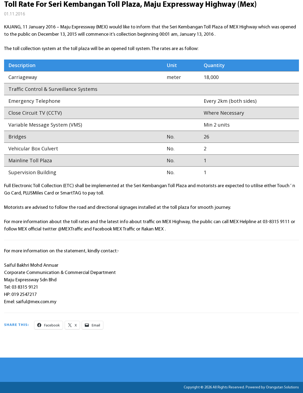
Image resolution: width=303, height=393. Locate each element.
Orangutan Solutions (282, 387)
